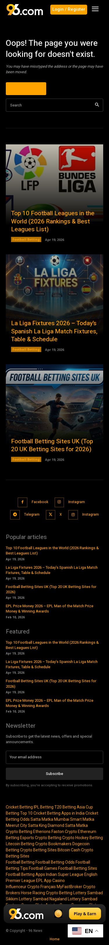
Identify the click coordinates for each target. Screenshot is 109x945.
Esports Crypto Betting (40, 837)
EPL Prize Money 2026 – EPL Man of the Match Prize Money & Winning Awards (49, 608)
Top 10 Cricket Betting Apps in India (52, 813)
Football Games (43, 868)
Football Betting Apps (25, 874)
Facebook (40, 502)
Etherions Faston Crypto (55, 831)
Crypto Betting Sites (38, 850)
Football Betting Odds (55, 862)
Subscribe (54, 773)
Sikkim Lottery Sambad (27, 899)
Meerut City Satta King (26, 825)
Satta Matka (42, 819)
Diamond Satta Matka (68, 825)
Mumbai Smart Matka (74, 819)
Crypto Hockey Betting (82, 837)
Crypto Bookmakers (53, 843)
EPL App (43, 880)
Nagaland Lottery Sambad (73, 899)
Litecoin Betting (20, 843)
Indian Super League (64, 874)
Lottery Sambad (88, 892)
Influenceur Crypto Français (31, 886)
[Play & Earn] (54, 913)
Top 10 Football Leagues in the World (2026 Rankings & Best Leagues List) (52, 221)
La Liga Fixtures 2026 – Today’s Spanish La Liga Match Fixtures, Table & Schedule (54, 331)
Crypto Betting (19, 831)
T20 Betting (65, 807)
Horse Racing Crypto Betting (46, 892)
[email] (54, 757)
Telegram (32, 514)
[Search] (97, 105)
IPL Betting (43, 807)
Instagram (76, 502)
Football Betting (26, 239)
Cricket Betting (19, 807)
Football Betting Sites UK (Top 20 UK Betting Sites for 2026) (52, 445)
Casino (58, 880)
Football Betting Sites (77, 868)
